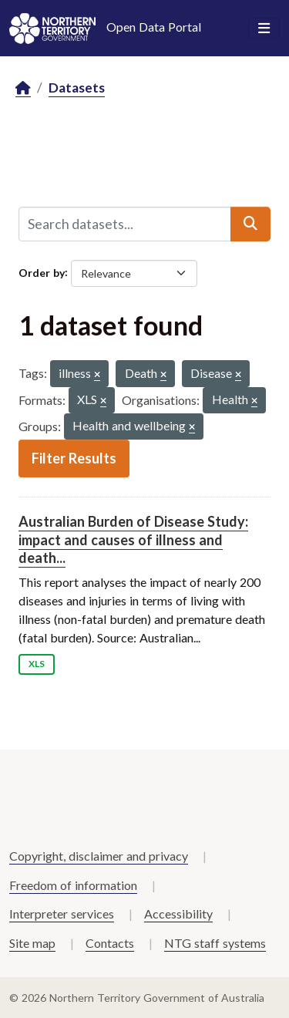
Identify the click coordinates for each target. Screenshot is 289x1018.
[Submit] (250, 224)
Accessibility (178, 913)
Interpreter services (61, 913)
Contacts (110, 942)
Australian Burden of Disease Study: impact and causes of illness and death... (133, 539)
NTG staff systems (215, 942)
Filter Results (74, 458)
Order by (41, 271)
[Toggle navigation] (264, 28)
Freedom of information (73, 885)
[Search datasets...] (124, 224)
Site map (32, 942)
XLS (37, 663)
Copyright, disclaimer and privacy (98, 855)
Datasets (77, 87)
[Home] (23, 88)
